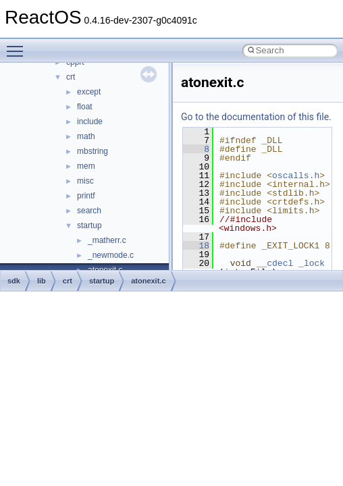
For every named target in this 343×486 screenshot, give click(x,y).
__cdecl (275, 263)
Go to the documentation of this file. (256, 116)
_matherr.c (107, 240)
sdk (13, 281)
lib (41, 281)
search (89, 210)
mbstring (92, 151)
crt (70, 77)
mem (86, 166)
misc (85, 181)
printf (86, 195)
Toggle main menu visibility (18, 45)
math (86, 136)
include (90, 121)
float (85, 106)
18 (196, 246)
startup (89, 225)
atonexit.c (148, 281)
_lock (311, 263)
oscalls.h (295, 175)
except (89, 92)
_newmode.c (111, 255)
